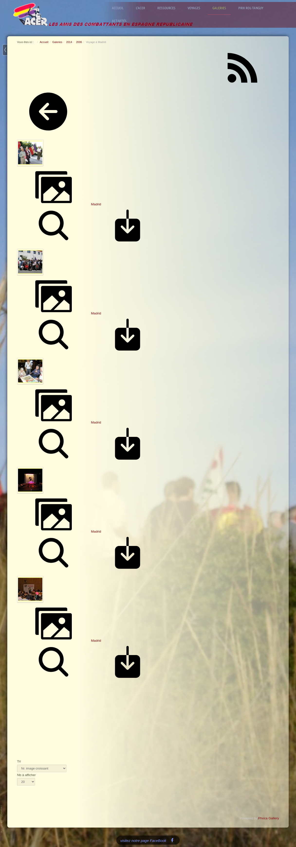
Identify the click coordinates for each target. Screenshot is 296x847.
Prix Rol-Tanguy (253, 8)
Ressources (169, 8)
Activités (122, 21)
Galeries (222, 8)
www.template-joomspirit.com (2, 819)
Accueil (120, 8)
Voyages (196, 8)
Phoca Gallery (268, 818)
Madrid (96, 204)
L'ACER (143, 8)
